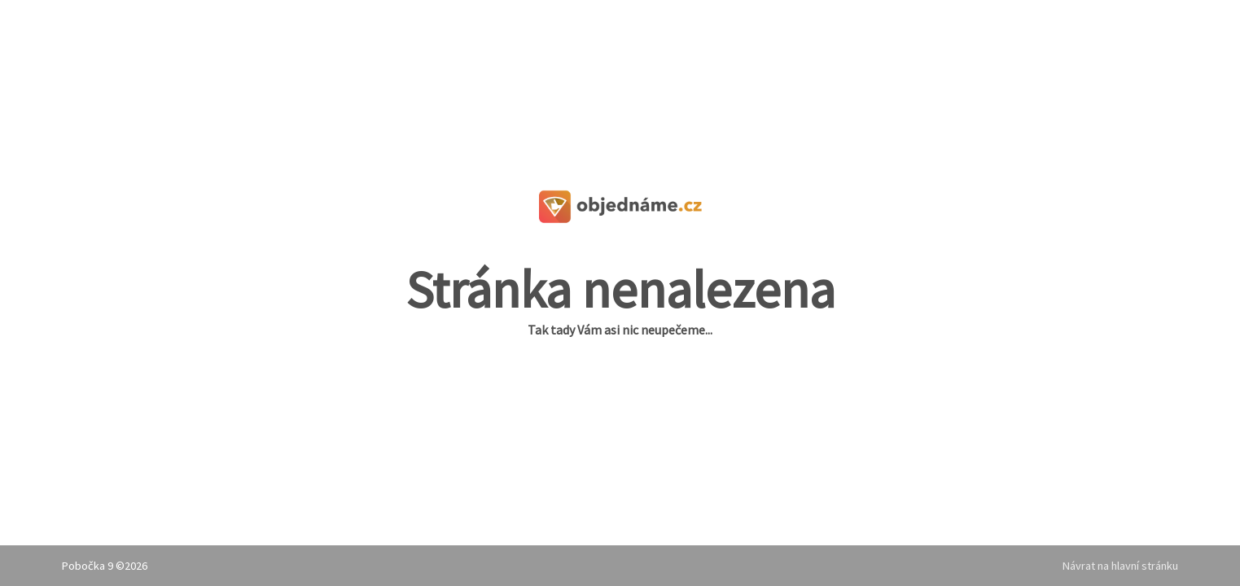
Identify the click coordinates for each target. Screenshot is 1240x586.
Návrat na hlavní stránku (1120, 565)
